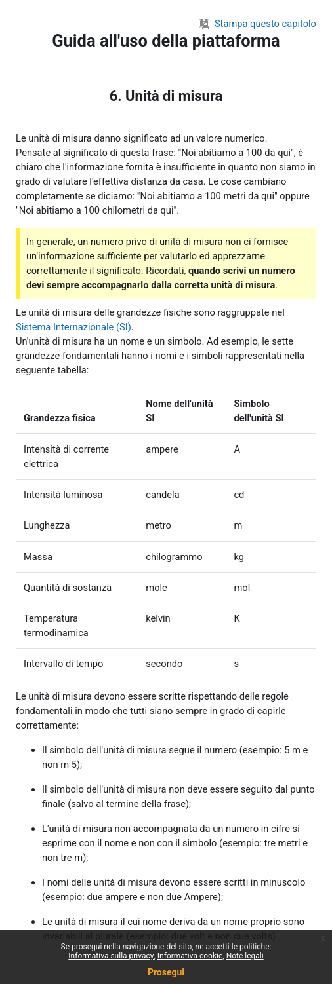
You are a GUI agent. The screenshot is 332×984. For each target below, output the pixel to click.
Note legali (245, 955)
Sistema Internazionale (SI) (73, 327)
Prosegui (166, 972)
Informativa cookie (189, 955)
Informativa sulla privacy (111, 955)
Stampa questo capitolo (257, 23)
